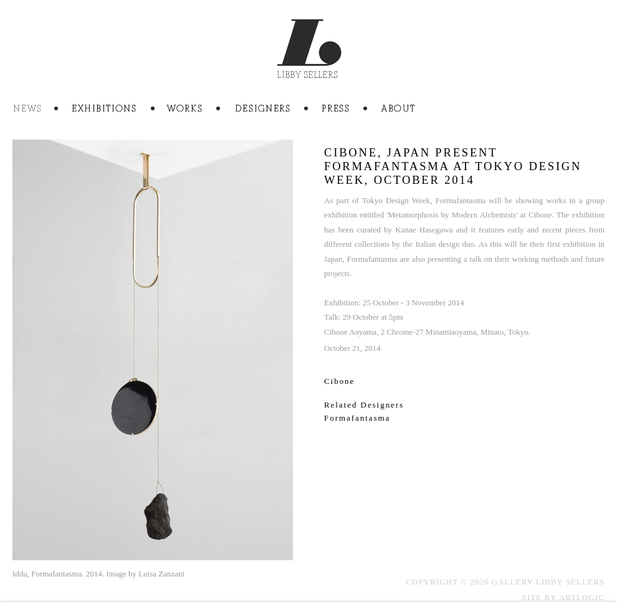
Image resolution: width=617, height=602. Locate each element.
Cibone (339, 381)
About (398, 109)
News (42, 109)
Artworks (200, 109)
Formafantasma (357, 418)
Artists (278, 109)
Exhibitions (119, 109)
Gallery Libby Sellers (309, 53)
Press (351, 109)
